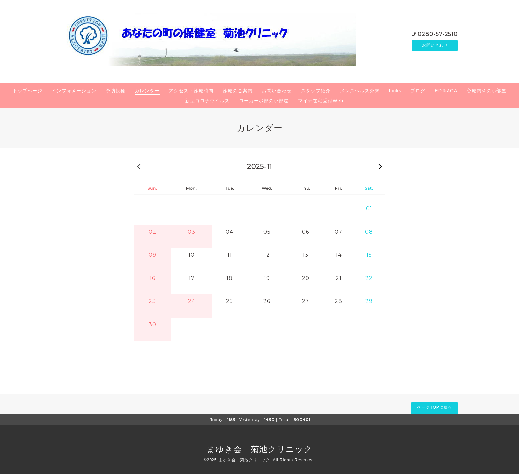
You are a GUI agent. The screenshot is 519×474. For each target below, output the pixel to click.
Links (395, 90)
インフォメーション (74, 90)
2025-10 (139, 166)
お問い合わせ (435, 45)
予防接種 (115, 90)
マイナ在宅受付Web (320, 100)
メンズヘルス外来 (360, 90)
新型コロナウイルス (207, 100)
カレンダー (147, 90)
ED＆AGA (446, 90)
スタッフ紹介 (316, 90)
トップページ (27, 90)
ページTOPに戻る (434, 407)
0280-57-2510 (438, 33)
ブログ (417, 90)
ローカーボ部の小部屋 (264, 100)
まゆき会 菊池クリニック (259, 449)
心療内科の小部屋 (486, 90)
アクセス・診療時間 (191, 90)
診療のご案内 (238, 90)
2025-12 (380, 166)
